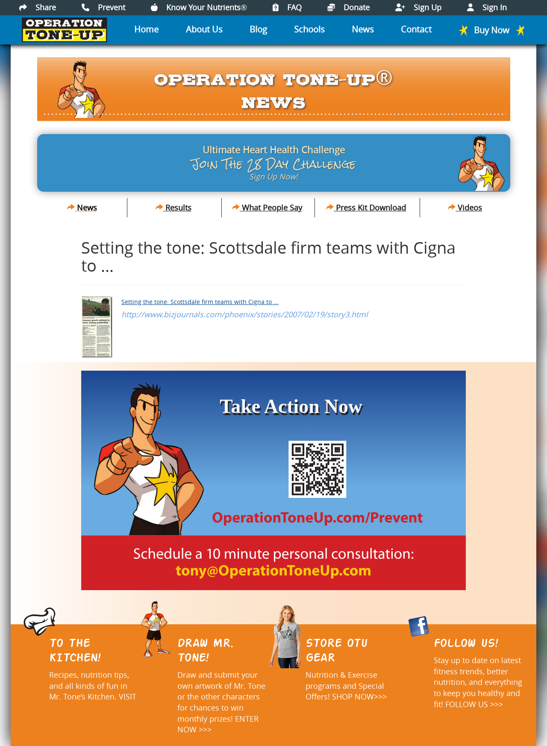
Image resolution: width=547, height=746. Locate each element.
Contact (416, 29)
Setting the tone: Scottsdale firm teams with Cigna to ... (200, 302)
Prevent (103, 7)
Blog (258, 29)
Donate (348, 7)
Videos (465, 207)
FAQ (287, 7)
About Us (204, 29)
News (363, 29)
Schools (309, 29)
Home (146, 29)
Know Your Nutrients (199, 7)
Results (173, 207)
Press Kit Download (366, 207)
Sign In (487, 7)
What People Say (267, 207)
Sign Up (418, 7)
